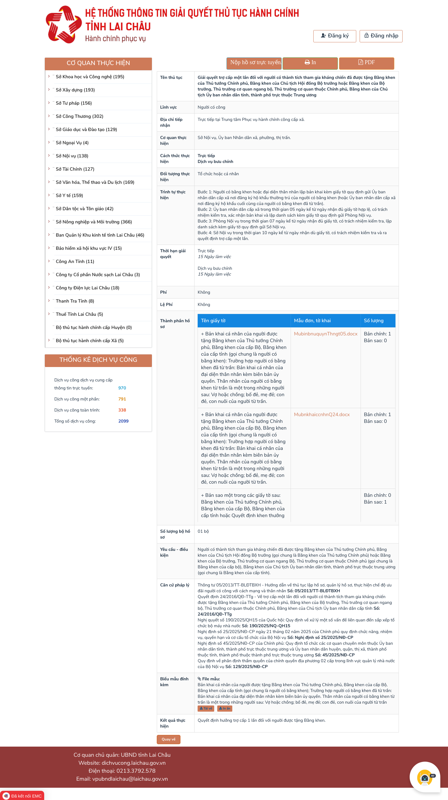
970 (122, 388)
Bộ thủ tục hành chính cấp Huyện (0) (94, 328)
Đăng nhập (381, 36)
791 (122, 399)
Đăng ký (335, 36)
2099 (123, 421)
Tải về (206, 708)
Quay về (169, 739)
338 (122, 410)
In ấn (224, 708)
